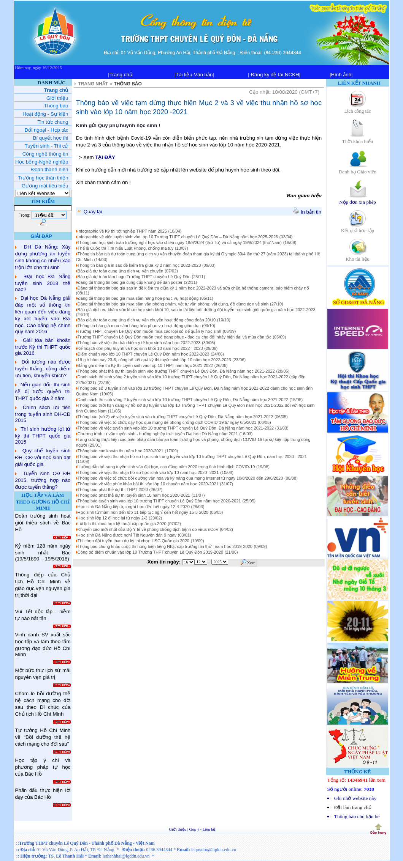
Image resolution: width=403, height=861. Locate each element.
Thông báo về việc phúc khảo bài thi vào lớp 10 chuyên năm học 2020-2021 (148, 484)
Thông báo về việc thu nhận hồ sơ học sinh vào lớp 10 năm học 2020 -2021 (148, 472)
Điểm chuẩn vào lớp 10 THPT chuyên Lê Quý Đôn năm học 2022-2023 (143, 354)
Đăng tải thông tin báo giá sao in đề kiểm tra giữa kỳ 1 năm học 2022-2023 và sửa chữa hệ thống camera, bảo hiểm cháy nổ (193, 288)
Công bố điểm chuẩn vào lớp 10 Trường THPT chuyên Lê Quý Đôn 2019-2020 (150, 552)
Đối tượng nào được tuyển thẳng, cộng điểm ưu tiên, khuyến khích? (43, 368)
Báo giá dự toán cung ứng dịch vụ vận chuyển (120, 271)
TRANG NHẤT (93, 84)
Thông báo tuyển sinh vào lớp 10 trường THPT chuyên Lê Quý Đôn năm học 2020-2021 (159, 501)
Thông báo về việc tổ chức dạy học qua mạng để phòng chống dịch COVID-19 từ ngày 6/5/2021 (167, 422)
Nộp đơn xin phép (357, 199)
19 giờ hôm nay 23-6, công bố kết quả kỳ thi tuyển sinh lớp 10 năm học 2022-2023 (154, 359)
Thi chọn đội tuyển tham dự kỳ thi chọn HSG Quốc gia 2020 (133, 540)
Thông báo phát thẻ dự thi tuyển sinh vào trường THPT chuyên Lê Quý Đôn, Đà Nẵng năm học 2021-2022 (176, 371)
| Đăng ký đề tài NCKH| (274, 74)
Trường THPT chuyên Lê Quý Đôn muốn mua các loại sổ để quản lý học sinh (149, 331)
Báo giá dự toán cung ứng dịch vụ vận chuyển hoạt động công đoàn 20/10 (147, 320)
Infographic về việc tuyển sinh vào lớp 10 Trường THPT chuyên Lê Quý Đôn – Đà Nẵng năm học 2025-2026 (178, 237)
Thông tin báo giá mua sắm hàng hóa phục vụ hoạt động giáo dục (139, 325)
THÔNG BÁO (128, 84)
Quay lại (89, 211)
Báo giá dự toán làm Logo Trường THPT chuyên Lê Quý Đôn (134, 276)
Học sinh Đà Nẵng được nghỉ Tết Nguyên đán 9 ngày (127, 535)
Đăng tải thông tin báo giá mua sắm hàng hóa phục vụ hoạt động (138, 298)
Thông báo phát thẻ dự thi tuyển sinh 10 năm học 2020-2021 (134, 495)
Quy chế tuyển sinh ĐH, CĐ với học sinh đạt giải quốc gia (43, 457)
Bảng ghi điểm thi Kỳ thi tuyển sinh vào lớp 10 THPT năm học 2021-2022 (145, 365)
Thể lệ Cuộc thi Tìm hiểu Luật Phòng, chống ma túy (125, 248)
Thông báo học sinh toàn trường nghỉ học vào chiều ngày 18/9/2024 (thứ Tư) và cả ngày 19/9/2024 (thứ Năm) (180, 242)
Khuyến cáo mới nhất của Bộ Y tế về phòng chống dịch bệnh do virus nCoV (148, 529)
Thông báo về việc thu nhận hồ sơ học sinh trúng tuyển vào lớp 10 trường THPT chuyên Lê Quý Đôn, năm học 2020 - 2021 (192, 456)
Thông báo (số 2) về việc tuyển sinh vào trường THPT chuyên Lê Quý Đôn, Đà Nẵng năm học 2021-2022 (175, 416)
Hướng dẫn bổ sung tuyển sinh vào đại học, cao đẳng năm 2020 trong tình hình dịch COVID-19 (166, 466)
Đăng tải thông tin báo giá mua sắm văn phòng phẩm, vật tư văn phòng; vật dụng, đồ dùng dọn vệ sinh (173, 304)
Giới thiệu (178, 829)
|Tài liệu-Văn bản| (194, 74)
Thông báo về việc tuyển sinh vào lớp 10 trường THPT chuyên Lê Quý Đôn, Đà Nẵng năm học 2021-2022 (176, 428)
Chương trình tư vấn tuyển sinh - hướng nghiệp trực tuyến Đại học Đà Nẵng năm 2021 (158, 433)
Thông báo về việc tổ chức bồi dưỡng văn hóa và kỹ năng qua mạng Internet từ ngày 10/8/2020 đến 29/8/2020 (180, 478)
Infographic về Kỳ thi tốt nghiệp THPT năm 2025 (122, 231)
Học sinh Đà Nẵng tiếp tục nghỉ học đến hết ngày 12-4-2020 (134, 506)
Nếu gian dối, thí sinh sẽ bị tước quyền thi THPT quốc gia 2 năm (43, 391)
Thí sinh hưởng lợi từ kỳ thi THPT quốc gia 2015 (43, 435)
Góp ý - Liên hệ (202, 829)
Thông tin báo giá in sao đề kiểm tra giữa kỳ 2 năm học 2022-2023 (139, 265)
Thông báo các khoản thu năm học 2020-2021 (120, 451)
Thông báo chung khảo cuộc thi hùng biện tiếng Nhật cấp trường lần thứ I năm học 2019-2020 (165, 546)
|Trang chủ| (120, 74)
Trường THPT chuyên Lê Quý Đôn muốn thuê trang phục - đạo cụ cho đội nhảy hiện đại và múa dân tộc (174, 337)
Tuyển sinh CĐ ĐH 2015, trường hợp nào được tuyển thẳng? (43, 480)
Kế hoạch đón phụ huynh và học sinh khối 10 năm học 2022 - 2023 (140, 348)
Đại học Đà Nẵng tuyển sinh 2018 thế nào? (43, 283)
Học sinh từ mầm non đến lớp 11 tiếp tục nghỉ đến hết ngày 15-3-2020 (143, 512)
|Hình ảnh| (341, 74)
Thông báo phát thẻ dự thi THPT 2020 (113, 489)
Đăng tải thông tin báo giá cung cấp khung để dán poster (130, 282)
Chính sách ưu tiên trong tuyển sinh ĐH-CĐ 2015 (43, 414)
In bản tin (307, 212)
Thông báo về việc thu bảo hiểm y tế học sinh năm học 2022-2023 (139, 342)
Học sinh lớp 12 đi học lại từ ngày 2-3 (113, 518)
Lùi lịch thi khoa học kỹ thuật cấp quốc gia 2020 (122, 523)
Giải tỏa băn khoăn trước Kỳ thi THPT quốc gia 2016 (43, 346)
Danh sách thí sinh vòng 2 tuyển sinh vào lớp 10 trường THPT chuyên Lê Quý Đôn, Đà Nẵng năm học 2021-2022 (183, 399)
